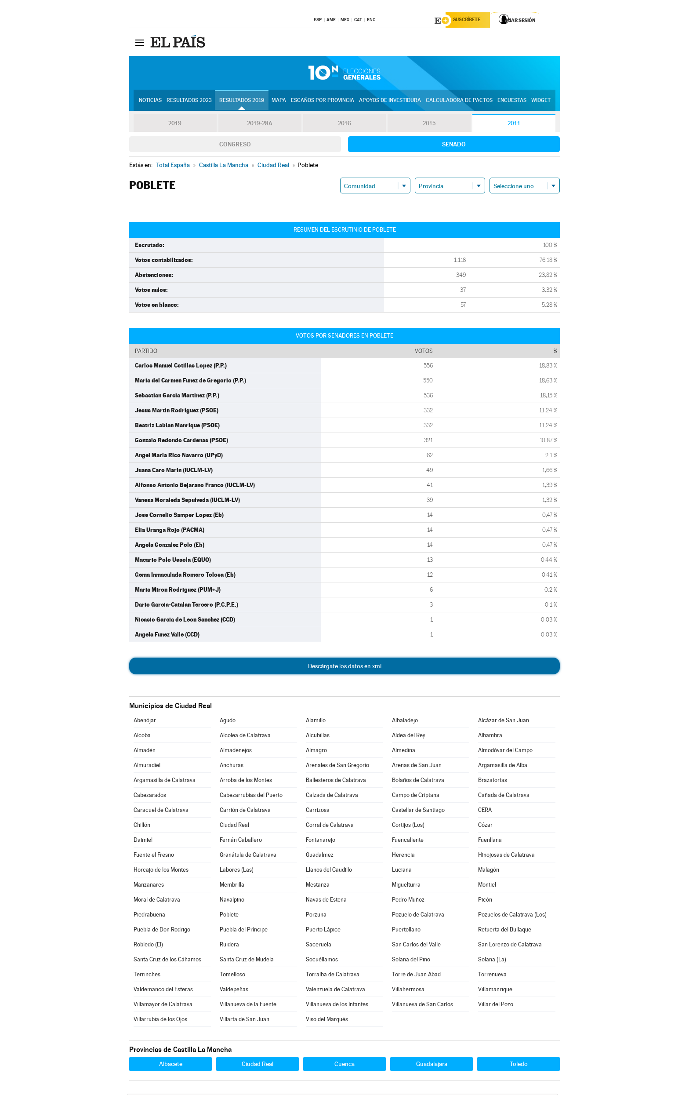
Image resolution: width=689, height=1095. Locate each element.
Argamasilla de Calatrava (165, 781)
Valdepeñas (234, 990)
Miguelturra (406, 886)
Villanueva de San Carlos (422, 1005)
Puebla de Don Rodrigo (162, 931)
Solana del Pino (411, 960)
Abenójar (145, 721)
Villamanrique (495, 990)
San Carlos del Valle (416, 945)
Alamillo (316, 721)
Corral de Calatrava (330, 826)
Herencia (403, 856)
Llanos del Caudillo (329, 871)
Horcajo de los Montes (161, 871)
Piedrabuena (149, 916)
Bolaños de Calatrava (418, 781)
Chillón (142, 826)
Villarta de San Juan (244, 1020)
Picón (485, 901)
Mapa (279, 101)
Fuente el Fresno (154, 856)
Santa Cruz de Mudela (247, 960)
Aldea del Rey (408, 736)
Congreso (235, 145)
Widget (541, 101)
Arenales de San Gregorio (337, 766)
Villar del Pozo (495, 1005)
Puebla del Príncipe (244, 931)
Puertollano (406, 931)
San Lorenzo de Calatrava (510, 945)
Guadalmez (320, 856)
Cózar (485, 826)
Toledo (519, 1065)
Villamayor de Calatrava (163, 1005)
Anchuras (231, 766)
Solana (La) (492, 960)
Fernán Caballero (241, 841)
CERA (485, 811)
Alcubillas (318, 736)
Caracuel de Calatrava (161, 811)
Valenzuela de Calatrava (335, 990)
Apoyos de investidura (390, 101)
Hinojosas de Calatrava (506, 856)
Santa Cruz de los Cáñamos (167, 960)
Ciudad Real (234, 826)
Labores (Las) (237, 871)
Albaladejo (405, 721)
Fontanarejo (320, 841)
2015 (429, 124)
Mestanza (318, 886)
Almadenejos (236, 751)
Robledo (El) (148, 945)
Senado (454, 145)
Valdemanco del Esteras (163, 990)
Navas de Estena (326, 901)
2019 (175, 124)
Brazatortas (492, 781)
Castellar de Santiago (418, 811)
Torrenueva (492, 975)
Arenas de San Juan (417, 766)
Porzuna (316, 916)
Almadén (145, 751)
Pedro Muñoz (408, 901)
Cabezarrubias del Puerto (251, 796)
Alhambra (490, 736)
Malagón (488, 871)
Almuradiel (147, 766)
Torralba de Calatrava (332, 975)
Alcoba (142, 736)
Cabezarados (150, 796)
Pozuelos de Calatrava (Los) (512, 916)
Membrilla (232, 886)
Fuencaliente (408, 841)
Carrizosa (318, 811)
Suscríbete (470, 21)
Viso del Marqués (327, 1020)
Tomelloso (232, 975)
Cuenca (344, 1065)
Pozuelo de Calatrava (418, 916)
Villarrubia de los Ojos (160, 1020)
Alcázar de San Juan (503, 721)
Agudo (228, 721)
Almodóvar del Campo (505, 751)
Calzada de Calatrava (332, 796)
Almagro (316, 751)
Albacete (170, 1065)
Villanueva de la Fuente (248, 1005)
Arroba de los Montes (246, 781)
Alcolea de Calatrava (245, 736)
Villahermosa (408, 990)
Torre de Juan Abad (416, 975)
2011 (514, 124)
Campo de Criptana (415, 796)
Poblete (229, 916)
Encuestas (511, 101)
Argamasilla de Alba (502, 766)
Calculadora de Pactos (459, 101)
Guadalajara (431, 1065)
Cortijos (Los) (408, 826)
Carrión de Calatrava (245, 811)
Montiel (487, 886)
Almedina (403, 751)
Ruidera (229, 945)
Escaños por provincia (322, 101)
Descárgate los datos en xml (344, 667)
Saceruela (318, 945)
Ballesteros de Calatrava (336, 781)
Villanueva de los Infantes (337, 1005)
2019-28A (260, 124)
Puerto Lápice (323, 931)
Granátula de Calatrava (248, 856)
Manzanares (149, 886)
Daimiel (143, 841)
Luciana (402, 871)
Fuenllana (490, 841)
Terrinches (147, 975)
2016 (344, 124)
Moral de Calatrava (157, 901)
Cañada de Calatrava (503, 796)
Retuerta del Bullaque (504, 931)
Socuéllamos (322, 960)
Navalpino (232, 901)
